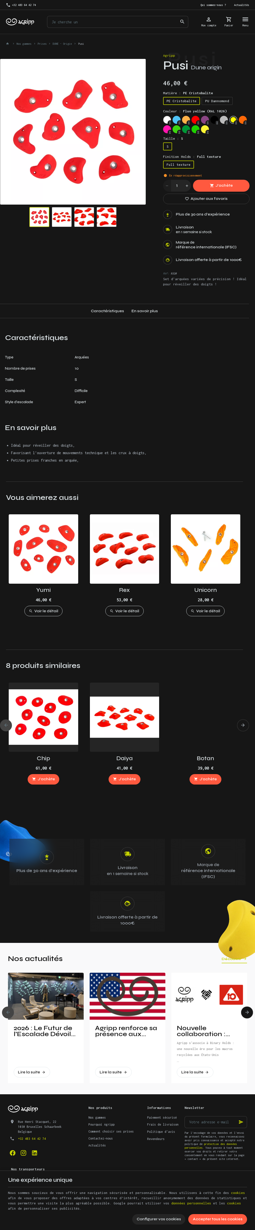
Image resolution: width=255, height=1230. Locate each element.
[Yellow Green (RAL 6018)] (195, 129)
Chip (43, 758)
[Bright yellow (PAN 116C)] (205, 129)
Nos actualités (35, 958)
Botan (205, 758)
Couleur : (195, 111)
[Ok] (241, 1122)
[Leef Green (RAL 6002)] (186, 129)
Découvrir (231, 959)
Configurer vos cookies (159, 1219)
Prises (42, 43)
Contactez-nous (100, 1138)
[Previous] (6, 725)
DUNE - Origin (62, 43)
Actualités (97, 1145)
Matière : (188, 93)
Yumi (43, 590)
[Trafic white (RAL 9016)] (167, 120)
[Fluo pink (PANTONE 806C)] (167, 129)
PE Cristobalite (181, 101)
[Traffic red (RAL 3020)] (195, 120)
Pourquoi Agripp (101, 1124)
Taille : (173, 138)
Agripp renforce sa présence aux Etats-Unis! (126, 1031)
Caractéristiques (107, 311)
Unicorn (205, 590)
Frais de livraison (163, 1124)
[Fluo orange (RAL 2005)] (243, 120)
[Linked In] (34, 1152)
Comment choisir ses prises (111, 1131)
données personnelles (191, 1203)
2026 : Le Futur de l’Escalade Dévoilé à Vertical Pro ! (44, 1031)
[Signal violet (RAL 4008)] (205, 120)
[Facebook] (12, 1152)
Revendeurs (156, 1139)
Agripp (169, 55)
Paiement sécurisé (162, 1117)
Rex (124, 590)
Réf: (166, 273)
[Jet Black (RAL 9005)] (214, 120)
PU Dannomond (217, 101)
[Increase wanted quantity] (187, 186)
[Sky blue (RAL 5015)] (177, 120)
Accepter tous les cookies (218, 1219)
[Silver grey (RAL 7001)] (224, 120)
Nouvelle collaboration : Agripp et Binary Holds (203, 1031)
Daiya (124, 758)
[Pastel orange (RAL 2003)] (186, 120)
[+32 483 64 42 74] (21, 5)
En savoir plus (144, 311)
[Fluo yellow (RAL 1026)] (233, 120)
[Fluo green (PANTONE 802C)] (177, 129)
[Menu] (245, 22)
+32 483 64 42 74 (32, 1139)
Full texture (179, 165)
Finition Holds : (192, 157)
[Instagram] (23, 1152)
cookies (238, 1193)
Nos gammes (23, 43)
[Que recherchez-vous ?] (117, 22)
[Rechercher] (182, 22)
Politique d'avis (161, 1132)
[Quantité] (177, 186)
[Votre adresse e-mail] (216, 1122)
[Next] (243, 725)
